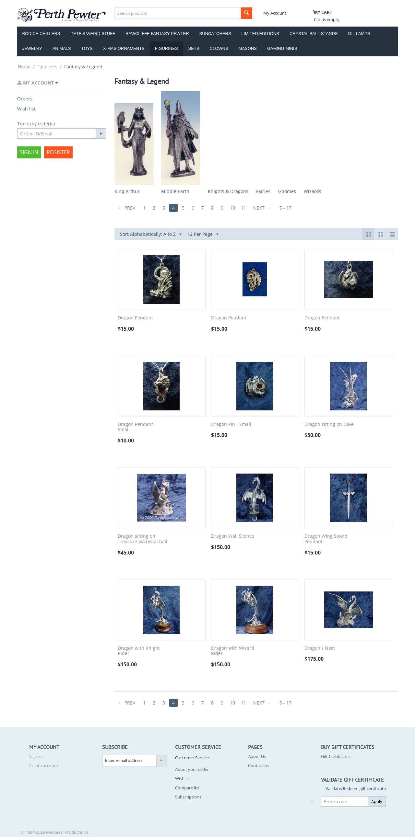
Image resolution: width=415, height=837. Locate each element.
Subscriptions (188, 797)
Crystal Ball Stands (314, 33)
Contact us (258, 765)
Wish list (26, 109)
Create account (43, 765)
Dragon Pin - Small (231, 424)
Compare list (187, 788)
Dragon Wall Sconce (232, 536)
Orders (24, 99)
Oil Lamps (359, 33)
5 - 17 (285, 208)
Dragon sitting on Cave (329, 424)
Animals (62, 48)
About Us (257, 756)
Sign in (29, 152)
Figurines (166, 48)
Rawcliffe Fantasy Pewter (157, 33)
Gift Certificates (335, 756)
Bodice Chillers (41, 33)
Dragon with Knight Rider (139, 651)
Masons (248, 48)
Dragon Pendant (135, 318)
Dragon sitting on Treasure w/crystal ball (142, 539)
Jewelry (32, 48)
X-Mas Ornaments (124, 48)
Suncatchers (215, 33)
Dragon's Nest (319, 648)
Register (58, 152)
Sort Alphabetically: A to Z (151, 234)
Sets (193, 48)
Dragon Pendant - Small (137, 427)
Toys (87, 48)
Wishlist (182, 778)
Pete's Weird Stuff (93, 33)
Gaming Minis (282, 48)
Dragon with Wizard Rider (232, 651)
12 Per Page (203, 234)
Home (24, 66)
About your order (192, 769)
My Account (274, 13)
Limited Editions (260, 33)
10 (232, 208)
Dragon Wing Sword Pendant (326, 539)
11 (243, 208)
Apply (376, 801)
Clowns (219, 48)
